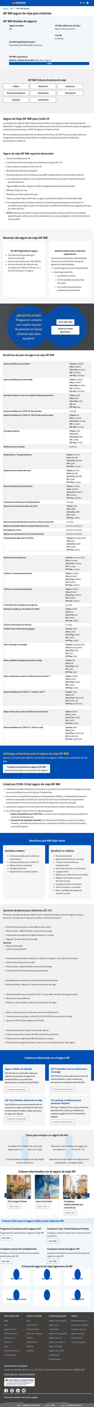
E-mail (50, 1405)
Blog (6, 1317)
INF (12, 8)
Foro (6, 1322)
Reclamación (32, 1322)
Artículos (30, 1347)
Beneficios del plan (79, 1317)
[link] (65, 327)
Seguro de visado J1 (57, 1339)
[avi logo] (18, 3)
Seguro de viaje (55, 1343)
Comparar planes (78, 1326)
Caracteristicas (33, 1326)
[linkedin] (19, 1387)
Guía (6, 1343)
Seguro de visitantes (57, 1317)
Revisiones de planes (80, 1322)
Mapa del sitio (10, 1326)
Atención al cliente (34, 1330)
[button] (6, 1192)
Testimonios (32, 1339)
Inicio (5, 8)
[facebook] (7, 1387)
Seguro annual (55, 1334)
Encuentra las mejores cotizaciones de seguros (26, 765)
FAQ (28, 1317)
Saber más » (14, 1203)
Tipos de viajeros (78, 1339)
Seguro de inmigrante (58, 1330)
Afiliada (30, 1334)
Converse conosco (71, 1405)
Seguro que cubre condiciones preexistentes (56, 1351)
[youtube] (13, 1387)
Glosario (30, 1343)
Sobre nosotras (10, 1330)
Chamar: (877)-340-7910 (28, 1405)
